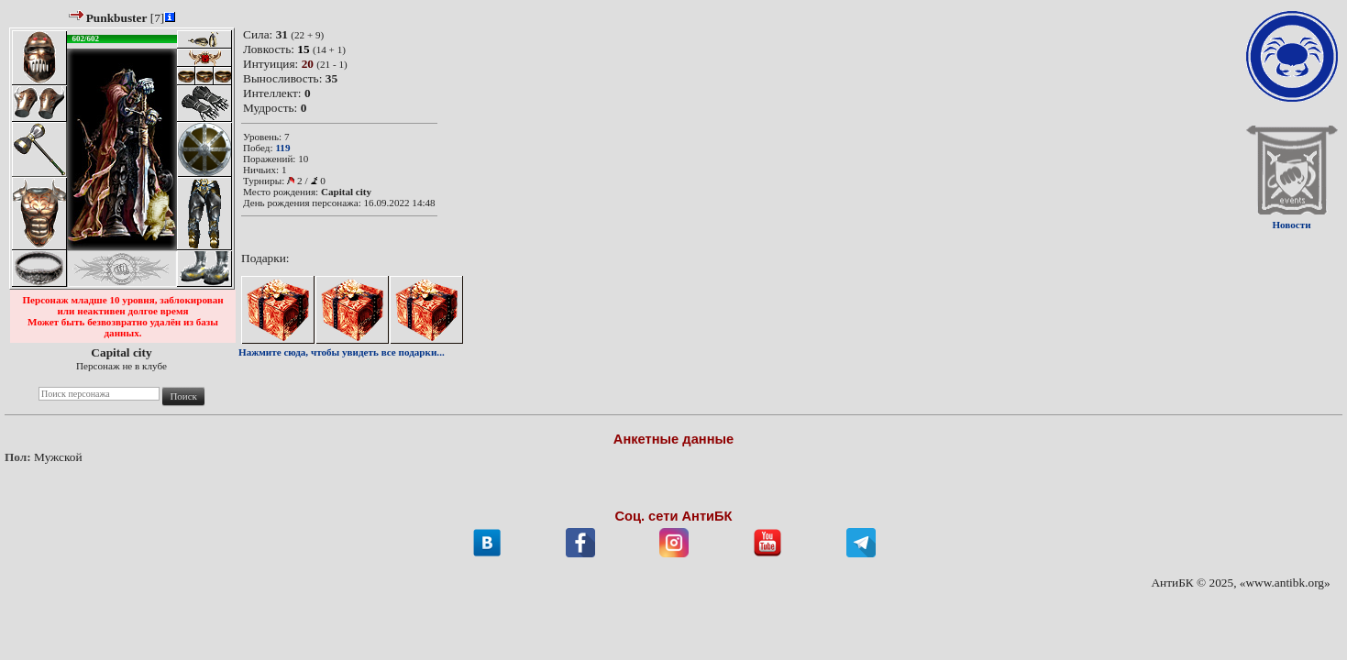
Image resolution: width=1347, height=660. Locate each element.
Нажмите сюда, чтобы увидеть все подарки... (341, 352)
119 (282, 147)
